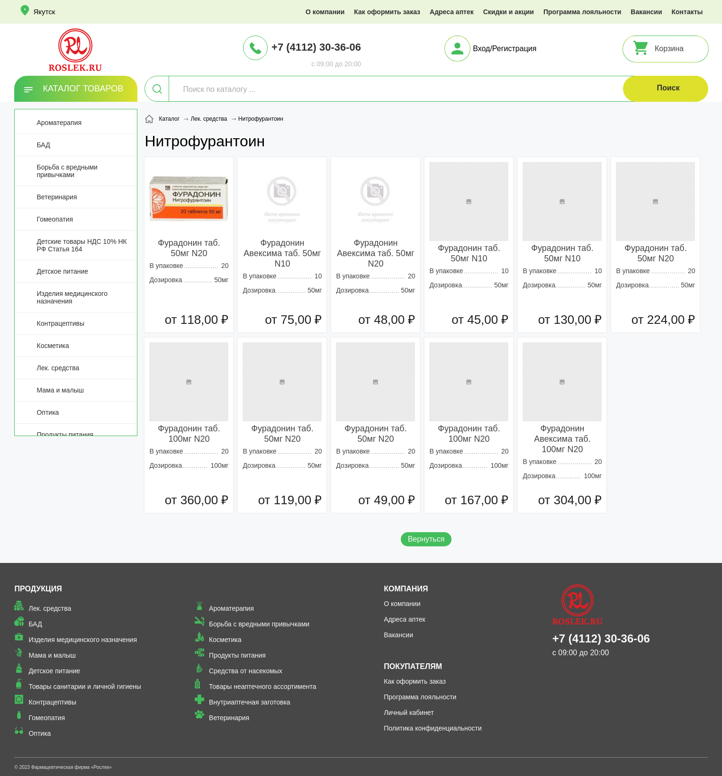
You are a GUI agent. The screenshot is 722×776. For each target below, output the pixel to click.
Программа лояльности (582, 12)
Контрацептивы (60, 323)
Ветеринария (56, 197)
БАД (43, 145)
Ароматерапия (58, 122)
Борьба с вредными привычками (66, 170)
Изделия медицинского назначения (71, 297)
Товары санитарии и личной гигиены (84, 686)
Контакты (687, 12)
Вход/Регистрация (504, 49)
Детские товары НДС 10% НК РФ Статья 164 (81, 245)
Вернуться (426, 539)
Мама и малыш (60, 390)
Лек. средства (57, 368)
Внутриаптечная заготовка (249, 702)
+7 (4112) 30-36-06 (316, 47)
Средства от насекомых (245, 671)
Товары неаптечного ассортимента (262, 686)
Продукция (38, 589)
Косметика (52, 345)
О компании (325, 12)
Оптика (47, 412)
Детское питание (62, 271)
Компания (406, 589)
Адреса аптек (452, 12)
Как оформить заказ (387, 12)
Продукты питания (64, 434)
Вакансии (646, 12)
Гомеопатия (54, 219)
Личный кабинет (408, 712)
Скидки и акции (508, 12)
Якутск (44, 12)
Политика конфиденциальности (433, 728)
